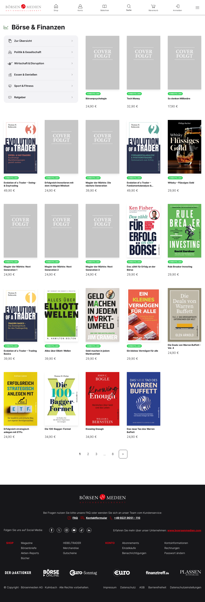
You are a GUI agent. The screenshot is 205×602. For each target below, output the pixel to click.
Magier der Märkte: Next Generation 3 (99, 268)
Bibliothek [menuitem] (104, 7)
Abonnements (130, 542)
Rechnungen (172, 548)
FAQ (75, 517)
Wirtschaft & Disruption (40, 63)
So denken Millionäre (179, 98)
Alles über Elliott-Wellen (58, 350)
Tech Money (133, 98)
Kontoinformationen (176, 542)
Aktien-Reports (30, 553)
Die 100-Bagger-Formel (58, 429)
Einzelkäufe (129, 548)
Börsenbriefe (28, 548)
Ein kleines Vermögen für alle (142, 350)
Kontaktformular (96, 517)
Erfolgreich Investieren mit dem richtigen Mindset (59, 184)
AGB (142, 587)
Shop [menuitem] (55, 7)
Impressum (110, 587)
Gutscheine (70, 553)
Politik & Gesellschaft (40, 52)
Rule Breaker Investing (180, 266)
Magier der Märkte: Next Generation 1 (17, 268)
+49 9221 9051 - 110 (127, 517)
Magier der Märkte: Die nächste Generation (98, 184)
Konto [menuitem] (80, 7)
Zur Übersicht (40, 40)
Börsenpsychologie (96, 98)
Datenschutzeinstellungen (185, 587)
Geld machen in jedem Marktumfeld (98, 352)
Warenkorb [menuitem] (153, 7)
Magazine (27, 542)
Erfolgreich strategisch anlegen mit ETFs (16, 431)
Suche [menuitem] (129, 7)
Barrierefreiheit (157, 587)
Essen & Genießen (40, 74)
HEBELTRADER (72, 542)
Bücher (25, 558)
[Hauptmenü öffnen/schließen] (197, 7)
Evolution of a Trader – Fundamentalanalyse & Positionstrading (139, 185)
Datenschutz (128, 587)
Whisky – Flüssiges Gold (181, 182)
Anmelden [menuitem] (177, 7)
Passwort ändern (174, 553)
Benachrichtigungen (134, 553)
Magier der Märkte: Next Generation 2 (58, 268)
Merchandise (71, 548)
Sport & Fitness (40, 85)
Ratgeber (40, 97)
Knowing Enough (95, 429)
